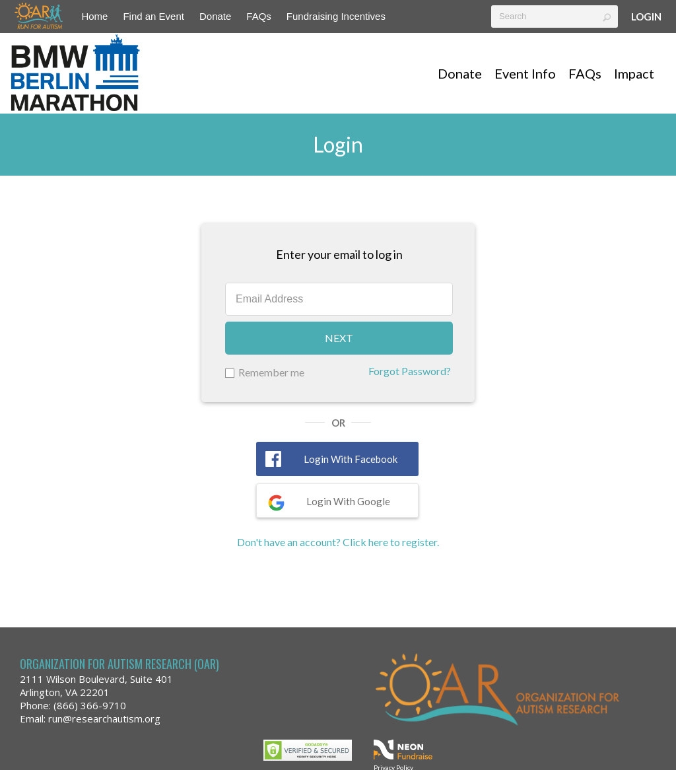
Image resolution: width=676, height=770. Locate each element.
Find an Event (153, 16)
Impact (634, 73)
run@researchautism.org (104, 718)
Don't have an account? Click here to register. (338, 542)
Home (94, 16)
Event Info (525, 73)
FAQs (258, 16)
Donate (215, 16)
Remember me (271, 372)
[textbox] (554, 16)
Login (646, 16)
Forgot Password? (409, 371)
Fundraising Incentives (336, 16)
